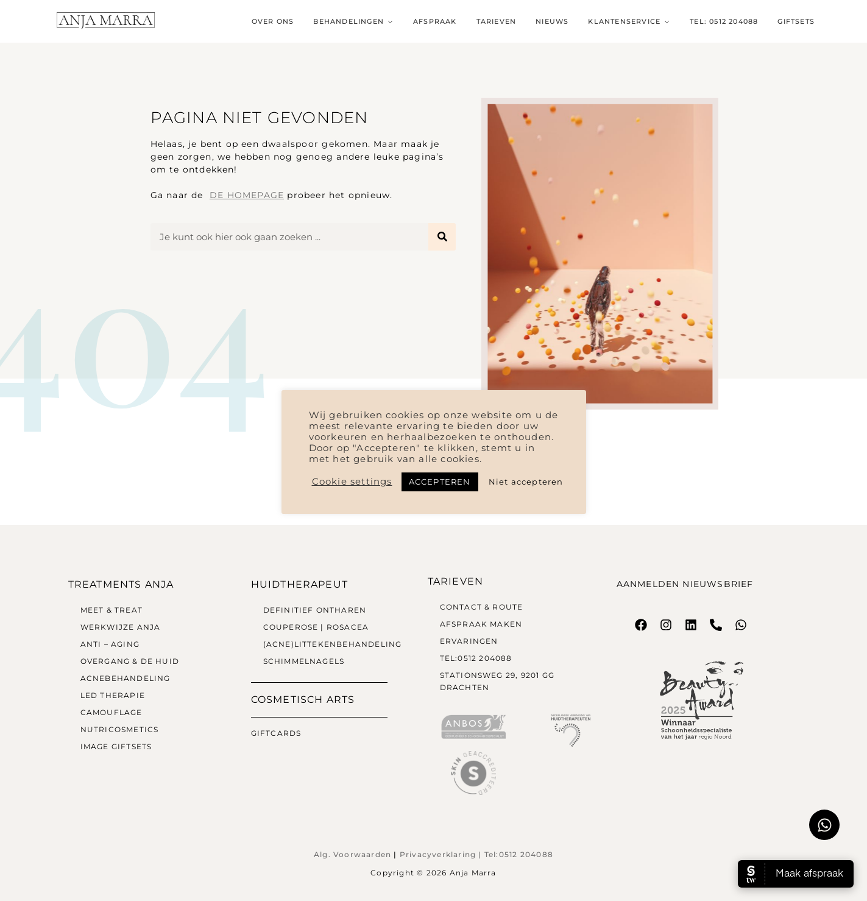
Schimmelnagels (304, 661)
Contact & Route (481, 606)
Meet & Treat (111, 609)
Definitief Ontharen (315, 609)
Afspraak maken (481, 624)
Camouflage (111, 712)
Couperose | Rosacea (316, 627)
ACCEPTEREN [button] (440, 481)
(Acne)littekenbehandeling (332, 644)
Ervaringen (469, 641)
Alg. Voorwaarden (352, 854)
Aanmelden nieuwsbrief (685, 584)
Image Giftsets (116, 746)
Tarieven (456, 581)
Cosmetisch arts (303, 699)
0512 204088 (526, 854)
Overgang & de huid (130, 661)
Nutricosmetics (119, 729)
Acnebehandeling (125, 678)
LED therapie (112, 695)
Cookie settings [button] (352, 481)
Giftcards (276, 733)
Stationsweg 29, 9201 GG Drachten (497, 681)
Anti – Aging (110, 644)
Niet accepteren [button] (526, 481)
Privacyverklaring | (442, 854)
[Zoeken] (442, 237)
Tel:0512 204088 (477, 658)
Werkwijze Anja (120, 627)
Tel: (491, 854)
